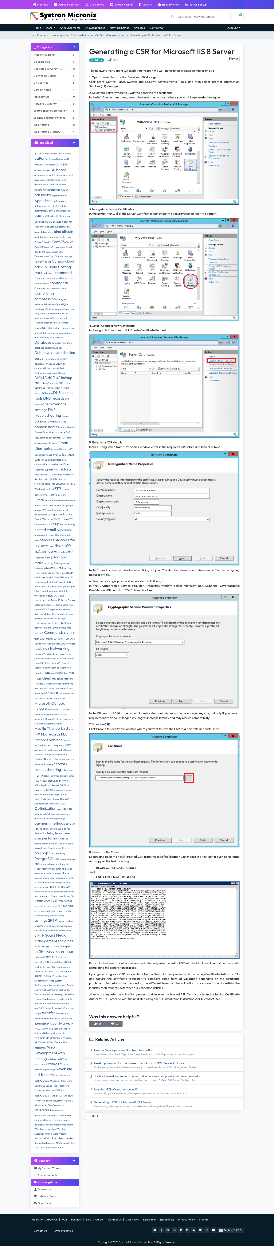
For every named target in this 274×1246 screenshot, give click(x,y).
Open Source (52, 799)
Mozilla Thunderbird (51, 728)
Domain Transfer (43, 432)
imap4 (50, 557)
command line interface (62, 278)
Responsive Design (52, 882)
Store (49, 28)
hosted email (45, 529)
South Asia (39, 946)
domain (40, 421)
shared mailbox (65, 920)
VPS (36, 1042)
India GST (48, 568)
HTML (37, 546)
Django (61, 372)
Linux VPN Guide (59, 663)
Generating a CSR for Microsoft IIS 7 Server (164, 1104)
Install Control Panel (51, 572)
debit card (52, 353)
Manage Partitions (63, 683)
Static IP (49, 976)
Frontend (49, 489)
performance (53, 838)
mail (71, 673)
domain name (46, 426)
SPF (36, 951)
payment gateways (55, 818)
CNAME (38, 273)
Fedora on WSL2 (42, 474)
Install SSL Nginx (55, 582)
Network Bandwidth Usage (57, 749)
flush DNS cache (58, 479)
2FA (60, 153)
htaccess (47, 540)
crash (49, 318)
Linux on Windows (43, 654)
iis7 (37, 551)
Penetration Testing (44, 833)
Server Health (64, 911)
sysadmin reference (44, 980)
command (63, 272)
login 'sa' (55, 667)
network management (64, 759)
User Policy (133, 1219)
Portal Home (38, 35)
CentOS (58, 241)
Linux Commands (49, 632)
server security (41, 915)
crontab (64, 322)
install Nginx (40, 577)
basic (43, 221)
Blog (89, 1219)
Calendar (46, 242)
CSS (50, 328)
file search (57, 474)
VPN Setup (66, 1037)
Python (59, 859)
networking (67, 770)
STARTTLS (39, 976)
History (71, 524)
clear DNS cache (42, 261)
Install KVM (67, 572)
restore (66, 882)
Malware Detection (44, 683)
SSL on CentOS (47, 971)
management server (44, 688)
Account (232, 28)
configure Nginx (60, 304)
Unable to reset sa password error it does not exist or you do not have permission (164, 1078)
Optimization (45, 808)
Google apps (40, 514)
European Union (42, 459)
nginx (39, 775)
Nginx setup (68, 775)
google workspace (60, 514)
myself (46, 745)
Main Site (40, 4)
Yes (97, 1024)
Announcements (70, 28)
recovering (47, 868)
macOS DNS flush (59, 673)
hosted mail (64, 530)
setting (61, 915)
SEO (60, 906)
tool (44, 1003)
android (54, 184)
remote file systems (44, 873)
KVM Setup (57, 614)
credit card (49, 322)
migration (39, 719)
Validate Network (43, 1033)
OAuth (67, 785)
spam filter (59, 946)
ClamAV (59, 256)
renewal (58, 873)
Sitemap (204, 1219)
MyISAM (38, 745)
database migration (62, 342)
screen (46, 896)
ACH (66, 158)
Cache (37, 242)
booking (44, 237)
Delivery (50, 358)
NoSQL (52, 780)
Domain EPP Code (57, 421)
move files (58, 723)
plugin (37, 848)
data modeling (41, 337)
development (41, 363)
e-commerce (58, 432)
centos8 (49, 247)
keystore (54, 609)
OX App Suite (54, 813)
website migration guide (46, 1069)
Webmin (64, 1064)
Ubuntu (56, 1023)
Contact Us (156, 28)
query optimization (60, 864)
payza (67, 828)
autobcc (64, 206)
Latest (45, 618)
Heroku (63, 524)
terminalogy (57, 994)
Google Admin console (58, 510)
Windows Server (116, 35)
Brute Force (65, 237)
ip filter (66, 586)
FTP (57, 488)
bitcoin (67, 231)
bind (57, 231)
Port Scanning (58, 853)
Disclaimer (150, 1219)
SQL (36, 956)
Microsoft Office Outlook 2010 (49, 698)
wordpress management (60, 1124)
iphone (37, 591)
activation (39, 170)
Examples (56, 459)
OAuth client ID (42, 789)
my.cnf (66, 740)
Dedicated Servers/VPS (87, 35)
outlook (68, 809)
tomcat (38, 1003)
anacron (38, 175)
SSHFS (55, 956)
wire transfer (41, 1105)
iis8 (42, 551)
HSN (36, 540)
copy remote (56, 313)
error (55, 454)
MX (37, 734)
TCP (69, 989)
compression (45, 298)
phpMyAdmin (41, 843)
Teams (37, 994)
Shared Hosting (121, 4)
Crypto (37, 328)
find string (44, 479)
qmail (66, 859)
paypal (59, 828)
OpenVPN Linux (57, 803)
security (49, 900)
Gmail (39, 500)
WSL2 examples (49, 1147)
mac (46, 672)
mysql (55, 745)
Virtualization (59, 1033)
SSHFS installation (54, 962)
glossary (61, 494)
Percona (59, 833)
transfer (48, 1012)
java (62, 595)
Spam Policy (167, 1219)
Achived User (41, 164)
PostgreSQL (44, 858)
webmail (53, 1064)
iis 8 (61, 546)
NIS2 (36, 780)
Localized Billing (42, 667)
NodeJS (44, 780)
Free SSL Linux (58, 483)
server (68, 905)
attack (65, 201)
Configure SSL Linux (44, 309)
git (47, 494)
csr (44, 327)
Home (37, 28)
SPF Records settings (56, 951)
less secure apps (57, 618)
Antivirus (63, 184)
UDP (43, 1028)
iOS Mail (50, 586)
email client (50, 443)
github (53, 494)
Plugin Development (51, 848)
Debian (40, 352)
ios (43, 586)
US (51, 1028)
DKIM (39, 377)
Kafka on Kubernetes (45, 604)
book (37, 237)
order (60, 809)
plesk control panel (63, 843)
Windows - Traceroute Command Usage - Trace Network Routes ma (53, 1085)
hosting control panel (45, 535)
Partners (76, 1219)
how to (68, 535)
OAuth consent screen (61, 789)
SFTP (52, 920)
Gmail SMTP (51, 500)
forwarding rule (42, 483)
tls (70, 999)
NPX (64, 780)
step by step (60, 976)
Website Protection (61, 1075)
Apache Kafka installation (47, 189)
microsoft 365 (67, 693)
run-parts (45, 891)
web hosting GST (56, 1059)
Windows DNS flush (55, 1090)
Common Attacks (43, 288)
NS (68, 780)
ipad (73, 586)
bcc (49, 221)
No (114, 1024)
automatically (41, 210)
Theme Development (45, 999)
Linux (62, 623)
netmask (38, 749)
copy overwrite (41, 313)
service (53, 915)
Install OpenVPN (55, 577)
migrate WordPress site (55, 714)
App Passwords (59, 195)
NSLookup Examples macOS (48, 785)
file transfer (69, 474)
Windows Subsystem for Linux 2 (57, 1100)
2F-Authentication (48, 153)
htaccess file (65, 540)
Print (233, 59)
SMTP (39, 935)
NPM (58, 780)
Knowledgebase (95, 28)
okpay (37, 794)
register (57, 868)
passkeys (65, 813)
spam (49, 946)
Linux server (59, 654)
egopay (53, 437)
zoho (61, 1147)
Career (99, 1219)
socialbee (66, 940)
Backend (65, 210)
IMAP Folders (60, 551)
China (51, 256)
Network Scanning (43, 764)
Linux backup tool (62, 627)
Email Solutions (168, 4)
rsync (37, 891)
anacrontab (50, 175)
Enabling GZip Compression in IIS (164, 1091)
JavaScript (39, 600)
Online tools (47, 794)
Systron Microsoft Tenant (61, 985)
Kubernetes (64, 609)
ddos (61, 347)
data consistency (64, 332)
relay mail (67, 868)
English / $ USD (230, 1230)
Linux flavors (64, 638)
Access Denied (56, 158)
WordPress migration (45, 1129)
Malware (68, 678)
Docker (65, 416)
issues (50, 595)
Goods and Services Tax (54, 505)
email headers (61, 449)
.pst (36, 153)
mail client (42, 678)
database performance (46, 347)
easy (36, 437)
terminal (46, 994)
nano (61, 745)
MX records (50, 734)
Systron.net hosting (56, 989)
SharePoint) (40, 925)
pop (37, 853)
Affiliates (139, 28)
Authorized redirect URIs (46, 206)
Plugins (65, 848)
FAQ (55, 469)
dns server (51, 404)
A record (67, 153)
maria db (39, 693)
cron (57, 322)
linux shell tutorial (65, 658)
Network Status (119, 28)
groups (64, 519)
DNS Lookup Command (46, 383)
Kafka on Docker (66, 600)
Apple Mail (43, 200)
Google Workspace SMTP (47, 519)
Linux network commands (47, 643)
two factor (55, 1018)
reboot (37, 868)
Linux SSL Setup (42, 663)
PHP (67, 838)
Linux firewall (46, 638)
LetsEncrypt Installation (46, 623)
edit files (44, 437)
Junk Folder (52, 600)
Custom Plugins (60, 328)
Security (145, 4)
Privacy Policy (187, 1219)
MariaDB (52, 693)
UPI (48, 1028)
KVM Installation (42, 614)
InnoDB (57, 568)
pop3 (46, 853)
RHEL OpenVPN (63, 887)
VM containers (53, 1037)
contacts (59, 309)
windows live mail (48, 1095)
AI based (59, 169)
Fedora (65, 469)
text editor (69, 994)
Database (42, 342)
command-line (41, 283)
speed (68, 946)
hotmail (60, 535)
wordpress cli (53, 1115)
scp (41, 896)
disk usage (52, 372)
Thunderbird (62, 999)
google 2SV (40, 510)
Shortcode (48, 930)
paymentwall (49, 828)
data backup (48, 332)
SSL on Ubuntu (63, 971)
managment (62, 688)
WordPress (43, 1110)
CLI (54, 261)
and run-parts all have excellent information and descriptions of (53, 180)
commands (59, 282)
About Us (52, 1219)
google (69, 505)
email (61, 437)
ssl (66, 961)
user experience (62, 1028)
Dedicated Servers (67, 4)
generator (39, 494)
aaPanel (41, 158)
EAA (68, 432)
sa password (57, 891)
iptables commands (51, 591)
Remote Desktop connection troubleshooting (164, 1052)
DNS (48, 377)
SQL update (45, 956)
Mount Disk (61, 719)
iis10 (67, 545)
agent (48, 170)
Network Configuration (46, 754)
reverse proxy (41, 887)
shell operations (55, 925)
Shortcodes (59, 930)
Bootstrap (54, 237)
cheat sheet (60, 247)
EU (60, 454)
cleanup (68, 256)
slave (68, 930)
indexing (38, 568)
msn (70, 729)
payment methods (49, 823)
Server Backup (196, 4)
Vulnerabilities (46, 1042)
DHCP (59, 363)
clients (61, 261)
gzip (56, 524)
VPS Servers (94, 4)
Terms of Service (63, 1230)
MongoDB (50, 719)
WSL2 (37, 1147)
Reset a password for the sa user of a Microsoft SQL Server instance (164, 1065)
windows (41, 1080)
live (70, 663)
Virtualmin (39, 1037)
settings (40, 920)
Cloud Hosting (59, 266)
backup (40, 215)
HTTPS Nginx (48, 546)
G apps (65, 489)
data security (56, 337)
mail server (57, 678)
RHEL (52, 887)
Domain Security (66, 427)
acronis (61, 164)
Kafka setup (62, 604)
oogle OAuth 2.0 (62, 794)
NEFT (68, 745)
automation (55, 210)
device (51, 363)
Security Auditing (63, 900)
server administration (45, 911)
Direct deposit (52, 368)
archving (57, 201)
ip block (58, 586)
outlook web (40, 813)
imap (48, 551)
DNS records (53, 398)
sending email (50, 906)
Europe (68, 454)
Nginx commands (53, 775)
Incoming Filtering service (57, 563)
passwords (39, 818)
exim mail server (54, 464)
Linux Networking (55, 648)
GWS (49, 524)
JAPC (56, 595)
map (71, 688)
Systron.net (40, 989)
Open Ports (40, 799)
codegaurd (48, 273)
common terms (60, 288)
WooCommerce (56, 1105)
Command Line (42, 278)
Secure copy (57, 896)
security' (38, 906)
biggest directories (43, 232)
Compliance (44, 293)
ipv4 (44, 595)
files (36, 479)
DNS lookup (62, 377)
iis (57, 545)
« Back (94, 1116)
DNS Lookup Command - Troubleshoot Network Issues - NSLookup (52, 388)
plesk (51, 843)
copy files (69, 309)
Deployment (61, 358)
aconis (51, 164)
